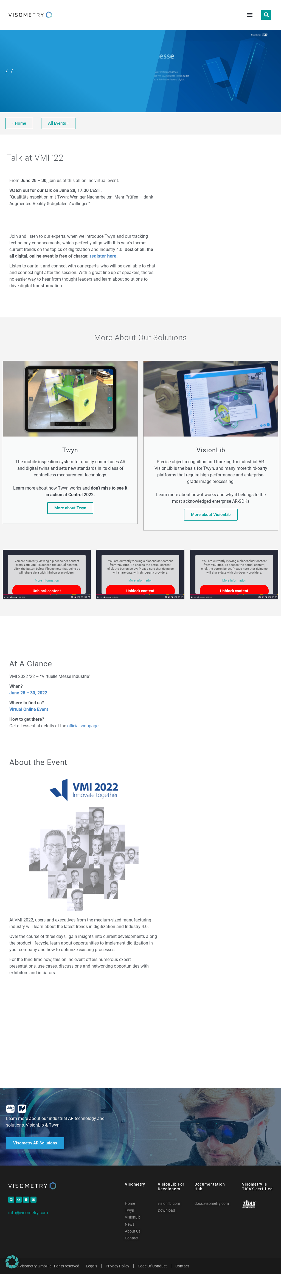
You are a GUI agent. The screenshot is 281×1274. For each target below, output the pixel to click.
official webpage (83, 725)
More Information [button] (47, 580)
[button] (249, 14)
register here (103, 256)
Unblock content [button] (47, 591)
